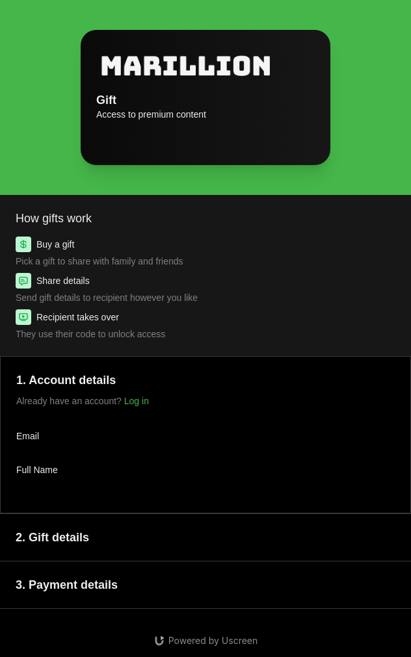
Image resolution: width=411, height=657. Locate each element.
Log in (136, 401)
